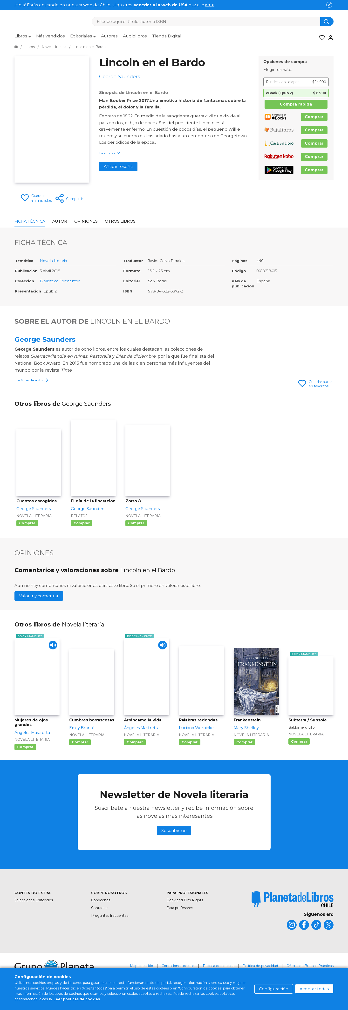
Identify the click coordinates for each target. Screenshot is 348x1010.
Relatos (79, 528)
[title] (293, 912)
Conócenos (100, 913)
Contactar (99, 920)
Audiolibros (135, 36)
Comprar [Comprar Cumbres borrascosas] (80, 755)
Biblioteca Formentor (60, 281)
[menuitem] (22, 37)
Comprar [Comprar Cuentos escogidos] (27, 536)
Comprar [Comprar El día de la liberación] (82, 536)
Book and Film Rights (185, 913)
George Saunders (44, 339)
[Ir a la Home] (16, 47)
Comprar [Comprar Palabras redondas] (190, 755)
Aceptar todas (314, 988)
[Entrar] (329, 38)
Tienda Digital (166, 36)
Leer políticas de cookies (77, 999)
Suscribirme (174, 843)
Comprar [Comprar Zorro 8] (136, 536)
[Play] (51, 659)
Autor (59, 221)
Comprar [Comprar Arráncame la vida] (135, 755)
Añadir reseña (118, 166)
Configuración (273, 988)
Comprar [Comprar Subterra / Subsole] (299, 754)
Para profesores (180, 920)
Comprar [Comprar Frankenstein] (244, 755)
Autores (109, 36)
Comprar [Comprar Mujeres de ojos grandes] (25, 760)
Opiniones (86, 221)
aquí (209, 4)
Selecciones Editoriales (33, 913)
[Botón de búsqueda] (327, 21)
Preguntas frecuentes (109, 928)
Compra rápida (296, 104)
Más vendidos (50, 36)
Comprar (314, 116)
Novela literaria (53, 260)
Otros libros (120, 221)
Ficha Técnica (29, 221)
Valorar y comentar (39, 608)
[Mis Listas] (320, 38)
